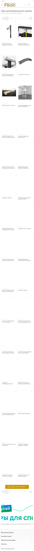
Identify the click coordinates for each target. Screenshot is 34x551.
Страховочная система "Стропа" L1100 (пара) (7, 476)
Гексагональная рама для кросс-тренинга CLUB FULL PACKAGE (8, 352)
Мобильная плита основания (24, 228)
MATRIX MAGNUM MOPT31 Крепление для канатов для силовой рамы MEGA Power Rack (8, 167)
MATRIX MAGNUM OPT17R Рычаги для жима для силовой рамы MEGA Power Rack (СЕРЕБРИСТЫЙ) (25, 321)
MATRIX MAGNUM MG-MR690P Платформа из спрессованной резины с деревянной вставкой (23, 167)
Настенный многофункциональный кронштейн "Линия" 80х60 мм (8, 383)
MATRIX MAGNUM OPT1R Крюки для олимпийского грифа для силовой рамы (8, 75)
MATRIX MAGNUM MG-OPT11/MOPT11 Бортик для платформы (24, 260)
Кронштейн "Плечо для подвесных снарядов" (23, 445)
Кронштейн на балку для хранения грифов (23, 476)
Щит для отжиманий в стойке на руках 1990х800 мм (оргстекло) (24, 106)
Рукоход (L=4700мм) (22, 290)
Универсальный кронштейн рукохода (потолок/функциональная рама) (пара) (25, 198)
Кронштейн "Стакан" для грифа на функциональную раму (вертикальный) (24, 383)
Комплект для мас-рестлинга (8, 105)
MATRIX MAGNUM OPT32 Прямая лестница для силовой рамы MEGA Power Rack (9, 137)
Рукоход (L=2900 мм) (7, 197)
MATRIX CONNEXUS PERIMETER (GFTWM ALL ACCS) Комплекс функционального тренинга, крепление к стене (24, 44)
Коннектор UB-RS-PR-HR (23, 74)
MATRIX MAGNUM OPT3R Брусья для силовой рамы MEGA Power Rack (8, 291)
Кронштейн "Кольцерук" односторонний (23, 137)
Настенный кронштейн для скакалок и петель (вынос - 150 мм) (8, 260)
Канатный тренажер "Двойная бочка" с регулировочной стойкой (8, 414)
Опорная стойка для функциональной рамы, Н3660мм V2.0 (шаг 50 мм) (8, 44)
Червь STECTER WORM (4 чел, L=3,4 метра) (8, 321)
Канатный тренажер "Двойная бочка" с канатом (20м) (24, 352)
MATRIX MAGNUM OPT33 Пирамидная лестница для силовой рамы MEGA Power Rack (8, 229)
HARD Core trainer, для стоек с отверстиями (9, 445)
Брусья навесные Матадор (24, 413)
